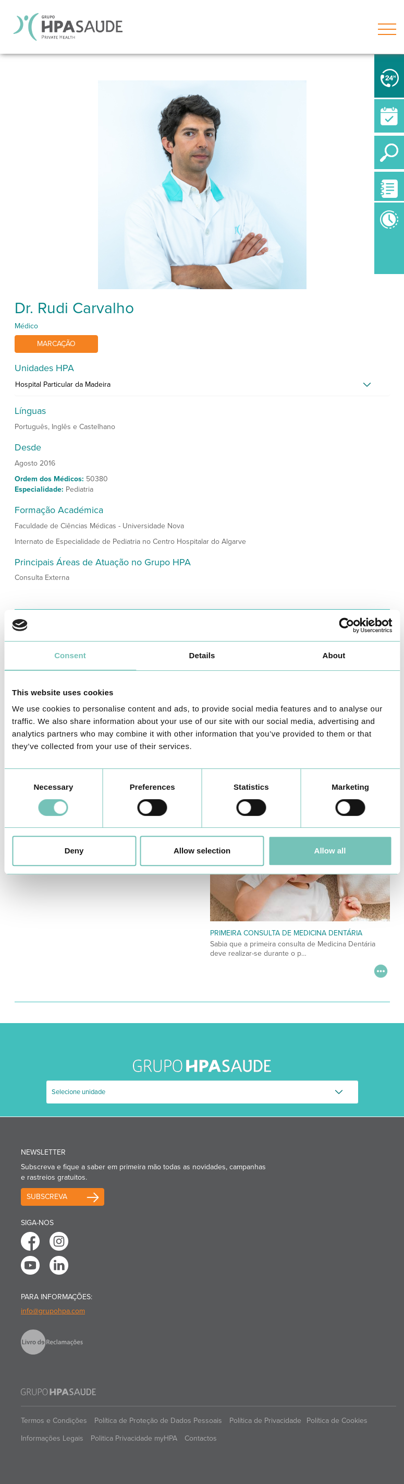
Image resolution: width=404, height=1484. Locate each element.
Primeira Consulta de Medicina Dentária (286, 933)
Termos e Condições (54, 1420)
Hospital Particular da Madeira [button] (63, 384)
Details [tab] (202, 655)
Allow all (330, 850)
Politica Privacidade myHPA (134, 1438)
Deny (74, 850)
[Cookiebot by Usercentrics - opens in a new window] (346, 625)
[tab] (202, 387)
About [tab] (334, 655)
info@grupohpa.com (53, 1311)
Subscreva (47, 1196)
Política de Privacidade (265, 1420)
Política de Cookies (337, 1420)
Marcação (56, 343)
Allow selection (202, 850)
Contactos (201, 1438)
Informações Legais (52, 1438)
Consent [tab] (70, 655)
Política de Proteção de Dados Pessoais (158, 1420)
